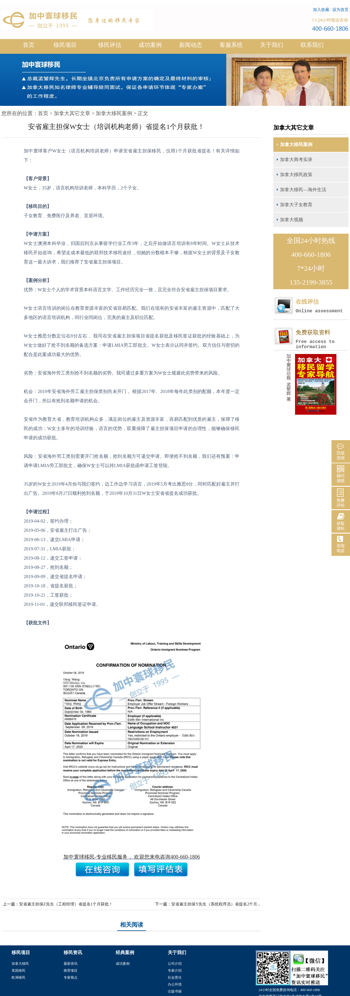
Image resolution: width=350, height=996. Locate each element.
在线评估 (322, 306)
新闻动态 (190, 47)
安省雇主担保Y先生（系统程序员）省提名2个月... (215, 904)
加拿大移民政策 (296, 174)
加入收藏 (321, 10)
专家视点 (71, 977)
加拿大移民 (20, 964)
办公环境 (175, 984)
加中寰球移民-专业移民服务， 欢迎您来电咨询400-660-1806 (131, 857)
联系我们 (312, 45)
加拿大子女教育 (296, 204)
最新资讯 (71, 964)
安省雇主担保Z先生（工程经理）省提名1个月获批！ (66, 904)
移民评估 (109, 47)
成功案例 (150, 47)
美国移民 (18, 971)
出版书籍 (175, 991)
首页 (28, 45)
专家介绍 (175, 971)
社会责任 (175, 977)
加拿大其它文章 (72, 113)
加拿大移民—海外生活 (303, 189)
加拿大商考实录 (296, 159)
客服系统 (231, 45)
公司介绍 (175, 964)
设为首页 (340, 10)
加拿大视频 (291, 219)
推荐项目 (71, 971)
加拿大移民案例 (114, 113)
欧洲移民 (18, 977)
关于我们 (271, 47)
